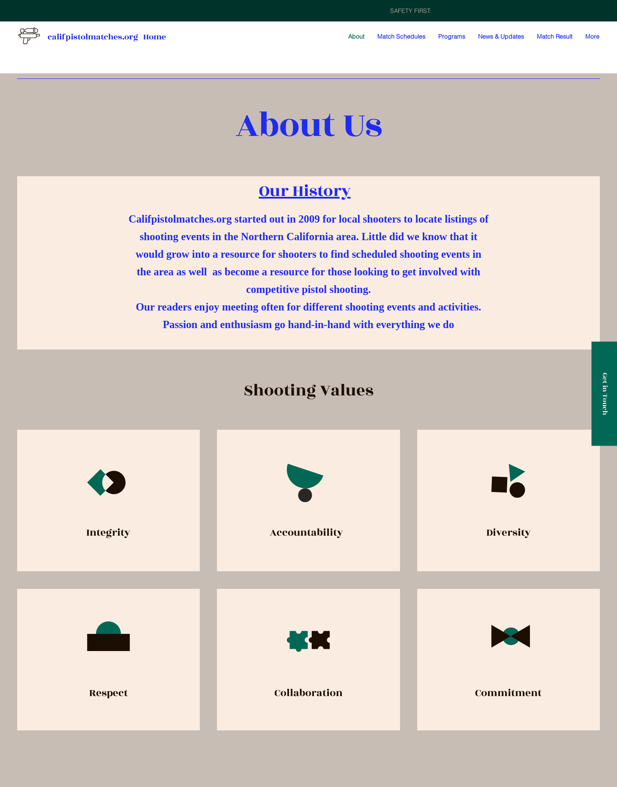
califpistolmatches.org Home (107, 37)
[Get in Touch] (604, 393)
